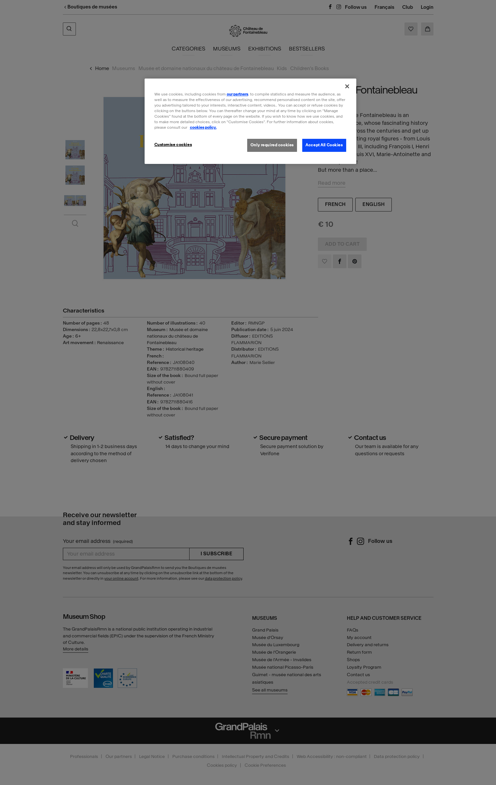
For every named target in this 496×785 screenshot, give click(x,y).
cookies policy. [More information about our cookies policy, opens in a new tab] (203, 127)
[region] (250, 121)
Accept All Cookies (324, 145)
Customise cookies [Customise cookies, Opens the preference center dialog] (173, 145)
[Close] (347, 86)
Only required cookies (272, 145)
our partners (237, 94)
